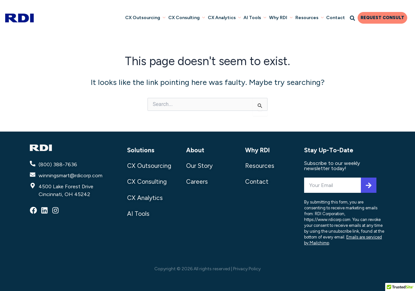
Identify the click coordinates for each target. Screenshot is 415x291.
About (195, 150)
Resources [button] (310, 17)
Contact (335, 17)
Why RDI (257, 150)
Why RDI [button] (281, 17)
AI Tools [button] (255, 17)
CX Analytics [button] (225, 17)
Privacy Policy (247, 269)
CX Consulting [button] (188, 17)
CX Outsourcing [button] (147, 17)
